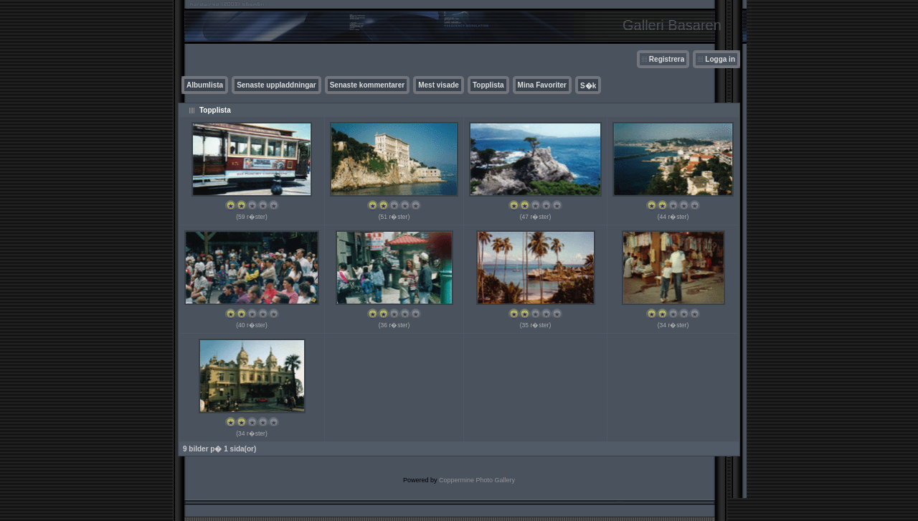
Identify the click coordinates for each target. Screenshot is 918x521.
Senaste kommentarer (367, 85)
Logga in (720, 59)
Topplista (488, 85)
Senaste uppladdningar (276, 85)
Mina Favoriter (542, 85)
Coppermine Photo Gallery (477, 480)
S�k (588, 86)
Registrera (666, 59)
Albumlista (204, 85)
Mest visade (438, 85)
